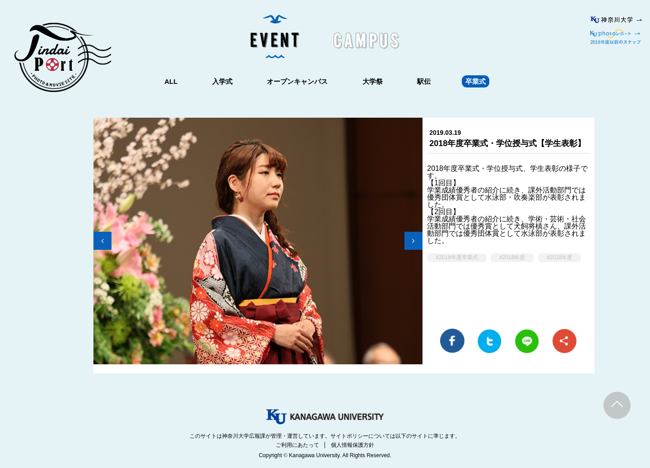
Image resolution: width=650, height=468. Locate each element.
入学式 (222, 81)
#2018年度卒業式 (457, 257)
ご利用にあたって (297, 445)
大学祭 (372, 81)
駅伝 (424, 81)
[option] (257, 245)
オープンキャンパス (297, 81)
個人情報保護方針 (352, 445)
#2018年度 (512, 257)
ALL (170, 81)
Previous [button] (102, 241)
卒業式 (475, 81)
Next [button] (413, 241)
